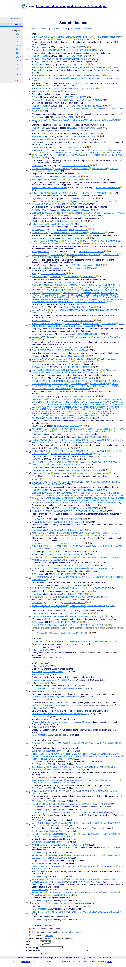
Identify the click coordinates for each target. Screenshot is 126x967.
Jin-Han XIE (56, 91)
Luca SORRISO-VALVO (82, 39)
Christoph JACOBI (87, 326)
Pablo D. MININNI (68, 50)
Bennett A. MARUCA (41, 606)
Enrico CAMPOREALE (61, 139)
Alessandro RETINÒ (85, 493)
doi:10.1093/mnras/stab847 (62, 448)
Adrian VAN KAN (99, 169)
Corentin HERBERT (98, 568)
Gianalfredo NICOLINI (41, 297)
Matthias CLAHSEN (69, 326)
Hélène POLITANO (78, 78)
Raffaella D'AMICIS (79, 150)
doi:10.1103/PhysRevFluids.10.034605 (86, 106)
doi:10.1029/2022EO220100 (54, 274)
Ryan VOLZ (95, 535)
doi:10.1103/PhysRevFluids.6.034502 (84, 470)
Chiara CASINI (81, 302)
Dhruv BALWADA (39, 277)
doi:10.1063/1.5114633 (75, 530)
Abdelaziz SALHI (39, 109)
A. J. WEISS (101, 399)
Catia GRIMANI (90, 290)
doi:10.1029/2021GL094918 (91, 437)
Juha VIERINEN (50, 244)
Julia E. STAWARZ (77, 440)
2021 (18, 53)
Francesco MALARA (73, 498)
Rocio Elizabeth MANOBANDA (107, 37)
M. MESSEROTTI (51, 418)
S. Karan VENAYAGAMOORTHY (65, 310)
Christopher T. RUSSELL (51, 502)
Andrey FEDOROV (75, 155)
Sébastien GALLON (40, 100)
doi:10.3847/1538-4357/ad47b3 (77, 166)
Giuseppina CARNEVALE (43, 337)
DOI (37, 929)
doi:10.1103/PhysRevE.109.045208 (82, 136)
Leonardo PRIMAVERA (77, 255)
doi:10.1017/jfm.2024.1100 (67, 117)
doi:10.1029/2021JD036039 (92, 252)
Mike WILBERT (56, 131)
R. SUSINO (77, 290)
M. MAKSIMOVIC (61, 414)
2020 (18, 57)
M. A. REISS (113, 399)
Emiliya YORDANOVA (89, 215)
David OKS (36, 597)
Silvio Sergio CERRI (78, 67)
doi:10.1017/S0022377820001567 (77, 367)
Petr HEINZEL (76, 295)
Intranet (17, 80)
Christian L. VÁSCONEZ (42, 37)
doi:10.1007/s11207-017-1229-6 (74, 585)
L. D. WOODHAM (93, 409)
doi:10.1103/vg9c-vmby (79, 56)
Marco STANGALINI (72, 285)
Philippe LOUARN (94, 155)
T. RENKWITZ (87, 431)
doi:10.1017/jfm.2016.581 (70, 622)
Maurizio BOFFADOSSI (61, 465)
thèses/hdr (44, 28)
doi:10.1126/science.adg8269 (69, 177)
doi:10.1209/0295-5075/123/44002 (80, 566)
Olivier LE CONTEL (103, 493)
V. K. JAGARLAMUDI (51, 407)
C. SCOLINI (55, 399)
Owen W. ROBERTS (54, 495)
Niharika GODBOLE (96, 606)
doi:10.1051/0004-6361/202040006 (71, 347)
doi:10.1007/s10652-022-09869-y (80, 321)
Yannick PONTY (94, 78)
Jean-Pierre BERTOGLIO (43, 389)
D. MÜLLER (37, 416)
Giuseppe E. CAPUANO (63, 302)
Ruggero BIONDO (114, 299)
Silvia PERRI (46, 411)
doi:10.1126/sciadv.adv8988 (75, 97)
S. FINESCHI (63, 295)
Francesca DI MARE (71, 500)
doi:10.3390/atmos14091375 (75, 238)
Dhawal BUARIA (39, 482)
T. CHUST (86, 414)
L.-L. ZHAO (47, 290)
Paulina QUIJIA (38, 440)
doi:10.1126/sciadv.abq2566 (75, 282)
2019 (18, 61)
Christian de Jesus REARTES (45, 50)
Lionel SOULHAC (51, 462)
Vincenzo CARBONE (92, 498)
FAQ (19, 74)
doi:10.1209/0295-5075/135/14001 (81, 396)
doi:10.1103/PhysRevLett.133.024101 (84, 128)
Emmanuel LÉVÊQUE (41, 39)
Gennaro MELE (41, 155)
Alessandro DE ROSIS (42, 204)
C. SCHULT (75, 431)
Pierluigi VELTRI (109, 498)
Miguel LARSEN (90, 241)
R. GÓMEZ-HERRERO (63, 411)
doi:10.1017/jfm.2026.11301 (76, 65)
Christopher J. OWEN (114, 155)
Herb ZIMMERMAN (73, 608)
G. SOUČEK (75, 414)
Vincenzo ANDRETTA (55, 288)
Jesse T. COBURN (72, 495)
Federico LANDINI (40, 299)
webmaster (26, 962)
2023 (18, 45)
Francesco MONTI (57, 155)
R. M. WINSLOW (66, 416)
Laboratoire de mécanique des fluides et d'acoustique (62, 6)
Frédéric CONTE (108, 241)
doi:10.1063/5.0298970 (77, 47)
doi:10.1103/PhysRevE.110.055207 (81, 199)
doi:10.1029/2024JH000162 (109, 188)
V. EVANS (75, 418)
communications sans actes (81, 28)
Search (17, 24)
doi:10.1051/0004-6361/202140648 (70, 426)
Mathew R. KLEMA (40, 310)
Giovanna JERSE (110, 297)
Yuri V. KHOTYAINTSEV (69, 402)
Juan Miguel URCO (40, 180)
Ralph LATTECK (102, 431)
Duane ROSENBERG (111, 78)
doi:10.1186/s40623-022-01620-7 (87, 334)
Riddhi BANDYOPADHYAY (91, 370)
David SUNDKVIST (78, 606)
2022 (18, 49)
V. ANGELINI (87, 418)
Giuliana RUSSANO (77, 299)
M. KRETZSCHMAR (100, 414)
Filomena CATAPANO (65, 493)
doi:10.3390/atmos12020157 (74, 356)
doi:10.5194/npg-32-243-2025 (83, 88)
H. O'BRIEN (65, 418)
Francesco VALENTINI (60, 268)
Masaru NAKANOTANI (42, 409)
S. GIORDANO (81, 416)
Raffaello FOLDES (64, 37)
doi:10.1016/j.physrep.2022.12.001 (73, 230)
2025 (18, 38)
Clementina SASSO (96, 299)
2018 (18, 65)
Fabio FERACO (59, 100)
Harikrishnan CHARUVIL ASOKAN (47, 241)
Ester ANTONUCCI (74, 288)
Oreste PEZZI (94, 372)
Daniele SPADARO (60, 297)
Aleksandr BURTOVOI (41, 302)
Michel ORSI (37, 462)
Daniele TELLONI (61, 39)
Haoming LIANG (105, 285)
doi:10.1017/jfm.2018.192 (70, 574)
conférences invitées (59, 28)
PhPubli (109, 962)
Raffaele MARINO (83, 37)
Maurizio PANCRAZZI (58, 299)
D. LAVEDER (100, 359)
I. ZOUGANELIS (50, 416)
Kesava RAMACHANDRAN (81, 767)
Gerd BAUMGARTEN (69, 244)
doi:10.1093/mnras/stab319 (68, 459)
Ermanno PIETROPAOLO (103, 202)
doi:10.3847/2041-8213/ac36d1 (80, 378)
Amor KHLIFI (55, 109)
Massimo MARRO (82, 389)
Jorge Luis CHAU (74, 180)
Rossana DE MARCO (58, 150)
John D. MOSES (90, 295)
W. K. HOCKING (62, 431)
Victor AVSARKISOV (59, 535)
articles (35, 28)
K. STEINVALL (87, 402)
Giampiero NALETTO (108, 295)
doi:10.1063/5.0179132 (75, 147)
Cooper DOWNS (89, 285)
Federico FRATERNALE (56, 440)
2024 (18, 42)
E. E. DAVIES (108, 409)
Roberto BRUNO (39, 150)
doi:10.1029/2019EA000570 (73, 543)
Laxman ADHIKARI (61, 409)
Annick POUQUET (40, 78)
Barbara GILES (107, 500)
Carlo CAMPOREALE (99, 67)
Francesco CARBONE (90, 293)
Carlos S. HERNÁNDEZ (42, 370)
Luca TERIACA (76, 297)
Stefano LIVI (40, 158)
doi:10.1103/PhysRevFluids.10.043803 (86, 75)
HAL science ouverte (73, 932)
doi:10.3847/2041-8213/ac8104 (81, 307)
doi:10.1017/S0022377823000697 (77, 210)
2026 (18, 34)
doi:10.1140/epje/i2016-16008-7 (76, 633)
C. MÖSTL (66, 399)
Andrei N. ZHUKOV (96, 302)
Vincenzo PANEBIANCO (91, 495)
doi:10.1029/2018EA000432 (71, 519)
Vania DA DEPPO (48, 295)
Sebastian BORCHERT (92, 244)
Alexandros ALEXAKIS (42, 59)
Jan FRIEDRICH (39, 131)
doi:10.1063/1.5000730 (75, 594)
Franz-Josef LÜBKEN (42, 431)
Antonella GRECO (55, 498)
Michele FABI (103, 290)
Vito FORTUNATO (115, 153)
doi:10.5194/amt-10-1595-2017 (78, 613)
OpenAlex (49, 936)
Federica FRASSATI (93, 297)
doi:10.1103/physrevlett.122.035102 (84, 508)
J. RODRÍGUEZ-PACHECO (87, 411)
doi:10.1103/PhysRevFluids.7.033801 (84, 265)
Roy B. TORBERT (71, 502)
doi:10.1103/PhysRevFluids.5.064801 (84, 490)
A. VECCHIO (115, 414)
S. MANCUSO (107, 293)
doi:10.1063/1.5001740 (75, 603)
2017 (18, 68)
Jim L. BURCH (86, 502)
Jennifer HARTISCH (59, 767)
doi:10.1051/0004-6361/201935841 (70, 554)
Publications (15, 18)
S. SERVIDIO (51, 361)
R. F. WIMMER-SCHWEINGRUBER (58, 404)
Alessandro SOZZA (60, 120)
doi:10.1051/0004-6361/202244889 (70, 221)
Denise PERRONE (99, 150)
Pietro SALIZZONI (63, 389)
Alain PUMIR (93, 100)
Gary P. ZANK (56, 285)
